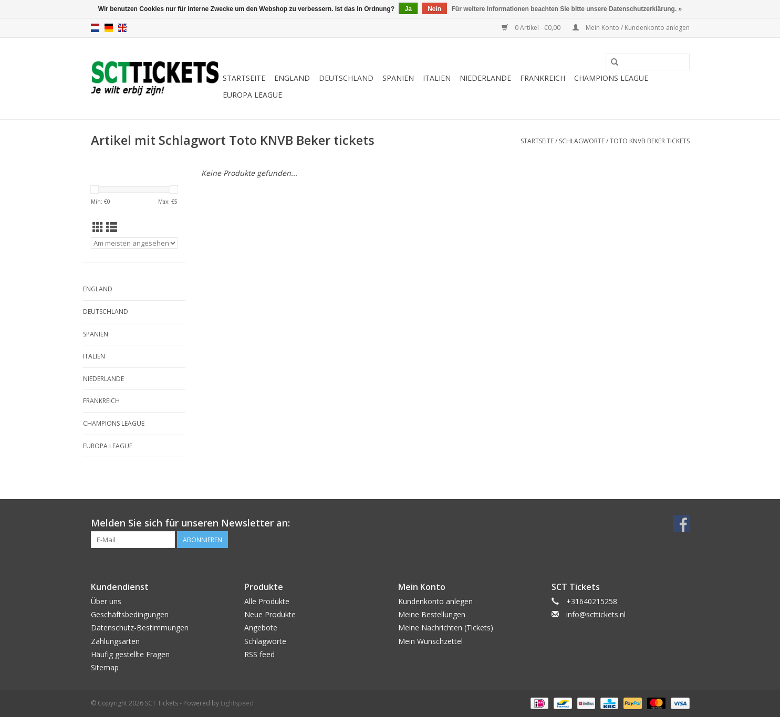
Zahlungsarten (115, 641)
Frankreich (542, 78)
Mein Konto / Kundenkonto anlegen (631, 27)
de (109, 28)
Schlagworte (582, 140)
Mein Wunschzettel (430, 641)
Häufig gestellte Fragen (130, 654)
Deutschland (346, 78)
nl (95, 28)
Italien (437, 78)
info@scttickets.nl (596, 614)
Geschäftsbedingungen (130, 614)
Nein (434, 9)
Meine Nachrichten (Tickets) (445, 627)
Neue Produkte (270, 614)
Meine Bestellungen (431, 614)
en (122, 28)
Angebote (260, 627)
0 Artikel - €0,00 (532, 27)
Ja (407, 9)
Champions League (611, 78)
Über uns (106, 601)
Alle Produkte (266, 601)
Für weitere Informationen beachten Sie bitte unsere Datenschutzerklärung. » (567, 9)
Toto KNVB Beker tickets (650, 140)
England (292, 78)
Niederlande (485, 78)
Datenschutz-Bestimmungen (140, 627)
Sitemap (105, 667)
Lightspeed (237, 703)
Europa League (252, 95)
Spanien (398, 78)
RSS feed (259, 654)
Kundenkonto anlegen (435, 601)
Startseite (244, 78)
